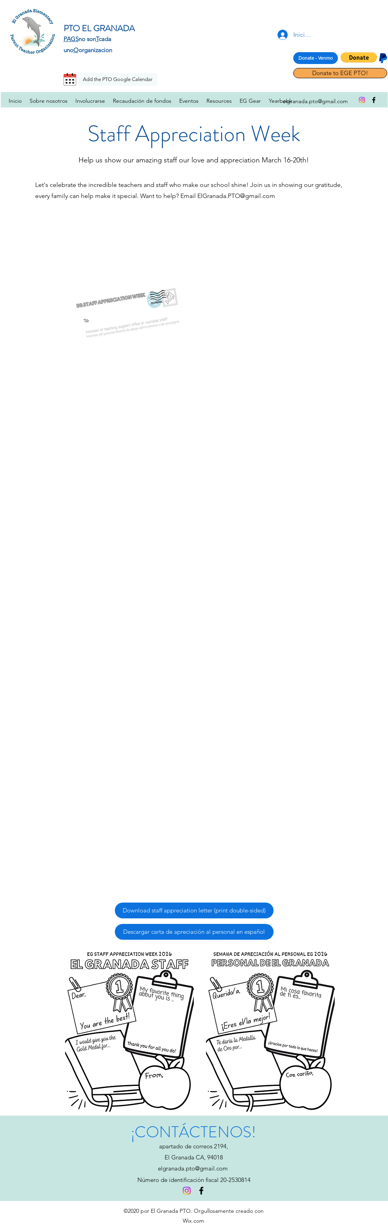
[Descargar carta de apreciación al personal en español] (194, 932)
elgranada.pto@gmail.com (193, 1168)
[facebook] (374, 100)
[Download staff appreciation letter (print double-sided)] (194, 910)
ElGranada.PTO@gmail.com (236, 196)
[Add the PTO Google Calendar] (118, 79)
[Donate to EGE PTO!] (340, 73)
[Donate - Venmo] (315, 58)
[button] (359, 57)
